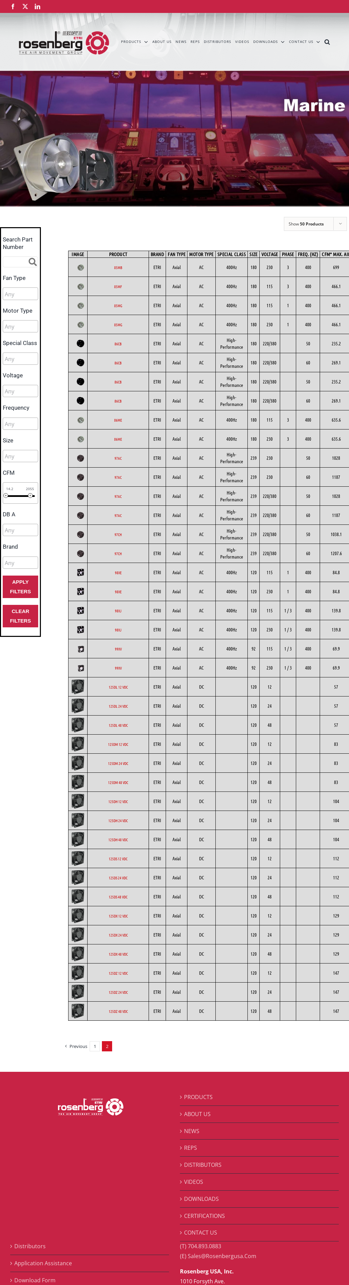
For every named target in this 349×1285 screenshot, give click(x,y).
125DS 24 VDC (118, 877)
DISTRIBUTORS (203, 1165)
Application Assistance (43, 1263)
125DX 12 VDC (118, 916)
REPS (190, 1147)
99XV (118, 649)
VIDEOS (193, 1182)
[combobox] (20, 293)
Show (306, 224)
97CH (118, 534)
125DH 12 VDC (118, 801)
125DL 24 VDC (118, 706)
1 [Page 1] (95, 1046)
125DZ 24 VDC (118, 992)
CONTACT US (200, 1232)
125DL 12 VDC (118, 687)
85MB (118, 267)
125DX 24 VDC (118, 935)
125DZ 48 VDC (118, 1011)
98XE (118, 572)
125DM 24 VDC (118, 763)
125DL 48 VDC (118, 725)
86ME (118, 420)
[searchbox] (35, 294)
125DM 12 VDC (118, 744)
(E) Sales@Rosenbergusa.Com (218, 1256)
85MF (118, 286)
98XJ (118, 610)
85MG (118, 305)
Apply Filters (20, 586)
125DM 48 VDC (118, 782)
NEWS (191, 1131)
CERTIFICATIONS (204, 1216)
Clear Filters (20, 616)
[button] (327, 41)
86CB (118, 343)
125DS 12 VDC (118, 858)
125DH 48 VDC (118, 839)
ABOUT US (197, 1114)
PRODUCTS (198, 1097)
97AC (118, 458)
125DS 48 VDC (118, 896)
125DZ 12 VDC (118, 973)
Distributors (30, 1246)
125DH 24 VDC (118, 820)
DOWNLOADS (201, 1199)
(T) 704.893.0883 (200, 1246)
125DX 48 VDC (118, 954)
